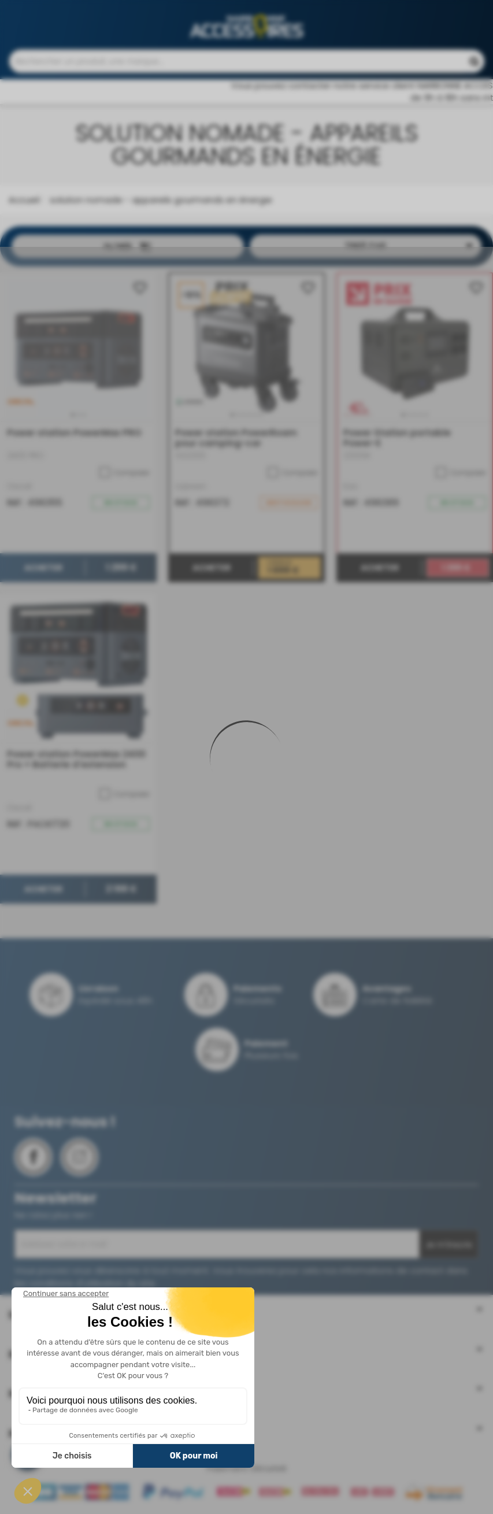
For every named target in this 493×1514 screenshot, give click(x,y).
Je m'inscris (448, 1250)
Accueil (24, 205)
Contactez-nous (265, 11)
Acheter (43, 573)
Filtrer (127, 252)
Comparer (124, 478)
